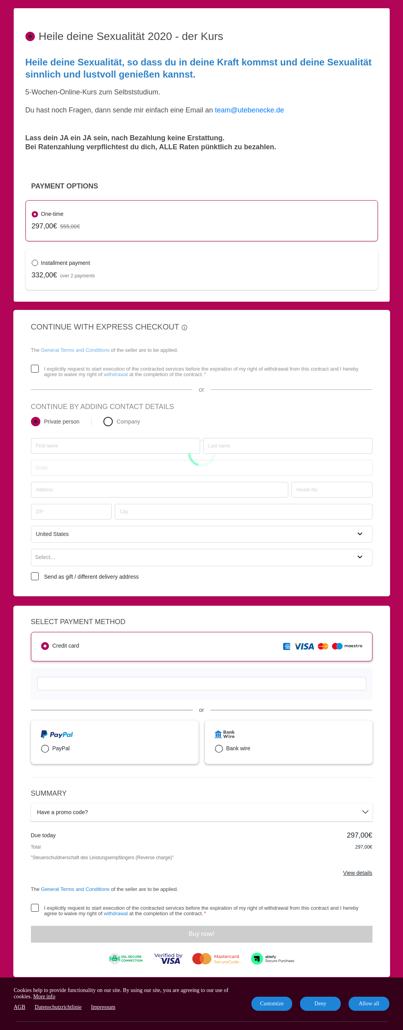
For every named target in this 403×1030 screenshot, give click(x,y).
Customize (272, 1003)
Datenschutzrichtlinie (58, 1007)
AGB (19, 1007)
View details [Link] (357, 873)
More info (44, 996)
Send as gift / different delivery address (91, 577)
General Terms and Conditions (75, 350)
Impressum (103, 1007)
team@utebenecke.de (249, 110)
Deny (320, 1003)
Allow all (369, 1003)
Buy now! (202, 933)
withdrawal (116, 374)
